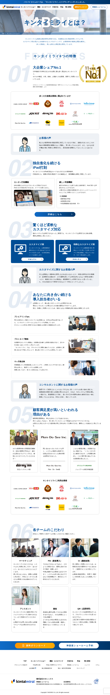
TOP (3, 33)
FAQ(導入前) (36, 665)
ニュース (87, 665)
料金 (61, 7)
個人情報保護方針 (47, 668)
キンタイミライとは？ (28, 7)
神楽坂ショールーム (73, 665)
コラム (97, 665)
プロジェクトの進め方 (20, 665)
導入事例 (68, 7)
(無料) (28, 317)
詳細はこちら (55, 214)
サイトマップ (80, 668)
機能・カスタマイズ (44, 7)
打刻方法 (55, 7)
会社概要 (32, 668)
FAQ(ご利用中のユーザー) (53, 665)
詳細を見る (32, 259)
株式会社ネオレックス (44, 679)
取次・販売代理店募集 (64, 668)
